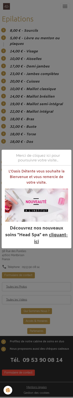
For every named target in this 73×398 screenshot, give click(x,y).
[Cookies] (8, 390)
